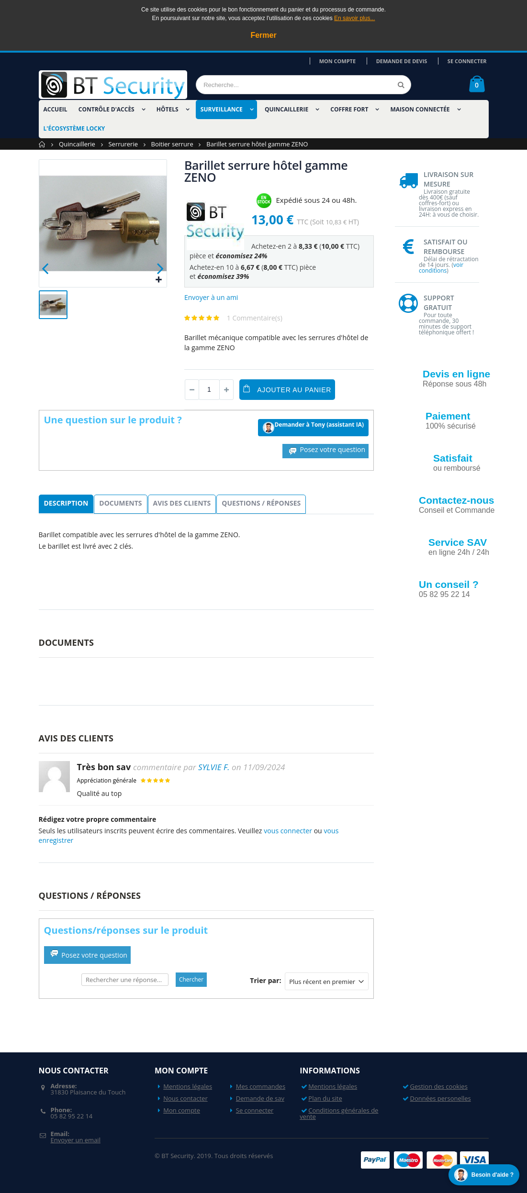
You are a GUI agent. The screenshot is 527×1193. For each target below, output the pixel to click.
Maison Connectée (420, 109)
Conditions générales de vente (339, 1113)
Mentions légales (187, 1086)
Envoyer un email (75, 1140)
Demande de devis (407, 61)
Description (66, 503)
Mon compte (346, 61)
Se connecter (469, 61)
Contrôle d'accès (106, 109)
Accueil (42, 144)
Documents (120, 503)
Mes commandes (260, 1086)
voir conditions (441, 268)
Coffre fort (349, 109)
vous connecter (288, 830)
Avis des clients (182, 503)
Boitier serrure (172, 144)
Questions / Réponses (261, 503)
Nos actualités (457, 629)
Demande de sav (260, 1098)
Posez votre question (325, 450)
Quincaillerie (286, 109)
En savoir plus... (354, 18)
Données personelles (440, 1098)
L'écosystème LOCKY (74, 128)
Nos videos (451, 671)
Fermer (263, 35)
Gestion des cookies (439, 1086)
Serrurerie (123, 144)
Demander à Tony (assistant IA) (313, 426)
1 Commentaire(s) (254, 317)
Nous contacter (185, 1098)
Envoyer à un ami (211, 297)
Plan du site (325, 1098)
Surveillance (222, 109)
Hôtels (168, 109)
